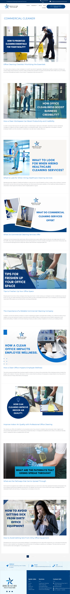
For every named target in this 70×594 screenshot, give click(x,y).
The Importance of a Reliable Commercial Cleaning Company (28, 311)
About (40, 5)
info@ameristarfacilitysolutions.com (59, 1)
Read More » (7, 75)
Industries (34, 5)
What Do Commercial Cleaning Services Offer (22, 235)
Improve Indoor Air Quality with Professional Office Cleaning (28, 424)
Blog (44, 5)
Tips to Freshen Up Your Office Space (19, 291)
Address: (11, 564)
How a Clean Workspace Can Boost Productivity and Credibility (29, 121)
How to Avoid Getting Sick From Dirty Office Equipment (26, 538)
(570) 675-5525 (59, 566)
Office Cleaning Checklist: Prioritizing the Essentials (24, 64)
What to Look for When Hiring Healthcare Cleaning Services (28, 178)
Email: (36, 565)
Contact (44, 7)
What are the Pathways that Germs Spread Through (25, 481)
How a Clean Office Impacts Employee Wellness (23, 368)
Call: (57, 565)
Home (28, 5)
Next (65, 556)
